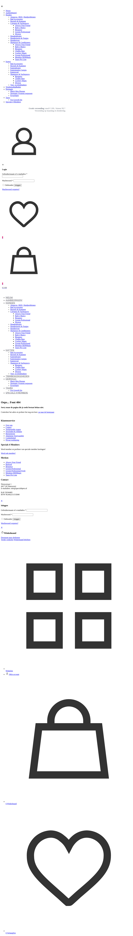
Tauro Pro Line (11, 475)
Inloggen (18, 185)
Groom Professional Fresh (15, 471)
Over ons (9, 425)
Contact (9, 427)
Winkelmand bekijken (22, 540)
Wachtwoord (7, 181)
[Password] (24, 181)
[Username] (12, 176)
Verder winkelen (7, 540)
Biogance (9, 467)
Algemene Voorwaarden (15, 436)
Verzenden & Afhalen (14, 432)
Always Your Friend (13, 462)
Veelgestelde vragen (13, 429)
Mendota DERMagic (13, 473)
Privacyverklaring (12, 440)
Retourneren (10, 434)
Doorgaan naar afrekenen (10, 538)
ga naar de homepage (46, 412)
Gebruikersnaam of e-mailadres (14, 174)
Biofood (9, 464)
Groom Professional (13, 469)
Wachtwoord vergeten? (10, 189)
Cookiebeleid (11, 438)
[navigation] (66, 533)
